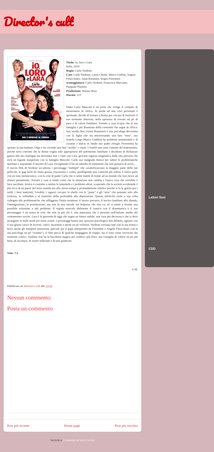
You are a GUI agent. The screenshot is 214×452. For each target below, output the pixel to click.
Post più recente (18, 425)
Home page (72, 425)
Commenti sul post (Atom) (78, 440)
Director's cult (38, 21)
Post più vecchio (126, 425)
